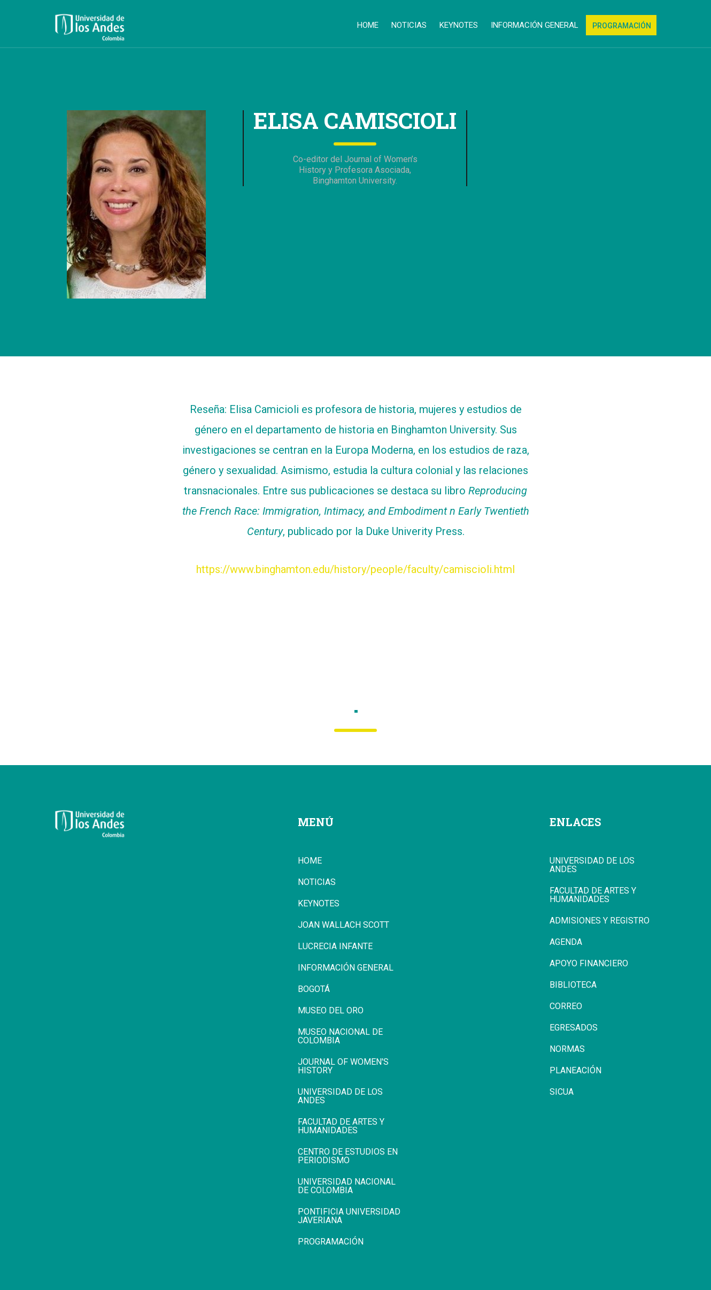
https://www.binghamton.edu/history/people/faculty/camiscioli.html (355, 569)
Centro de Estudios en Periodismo (348, 1156)
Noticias (409, 25)
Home (367, 25)
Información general (534, 25)
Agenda (566, 942)
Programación (621, 25)
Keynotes (458, 25)
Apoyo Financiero (589, 963)
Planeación (575, 1070)
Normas (567, 1049)
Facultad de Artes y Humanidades (341, 1126)
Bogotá (314, 989)
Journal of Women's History (343, 1066)
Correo (566, 1006)
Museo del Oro (331, 1010)
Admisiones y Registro (600, 921)
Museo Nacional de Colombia (340, 1036)
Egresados (574, 1028)
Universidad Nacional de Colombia (347, 1186)
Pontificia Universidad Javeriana (349, 1216)
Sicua (562, 1092)
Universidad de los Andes (340, 1096)
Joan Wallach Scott (343, 925)
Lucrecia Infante (335, 946)
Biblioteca (573, 985)
